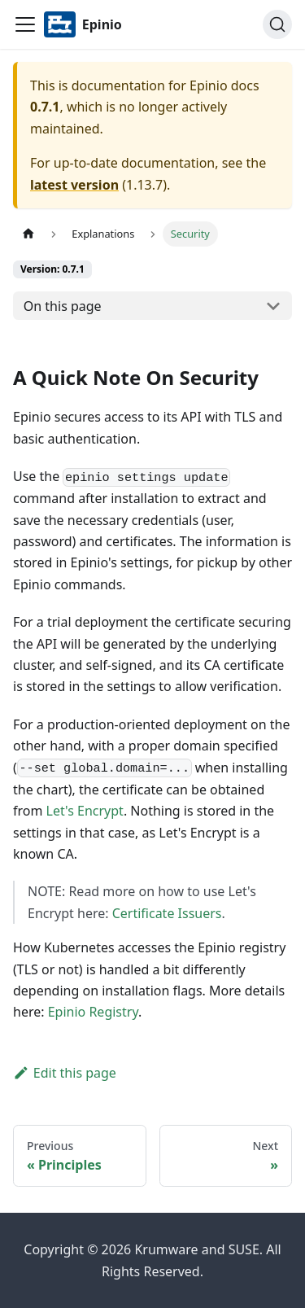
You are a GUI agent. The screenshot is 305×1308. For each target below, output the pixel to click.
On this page (63, 306)
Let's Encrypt (85, 811)
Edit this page (64, 1073)
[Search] (277, 24)
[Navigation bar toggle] (25, 24)
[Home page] (28, 234)
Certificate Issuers (167, 913)
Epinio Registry (93, 1012)
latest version (74, 185)
